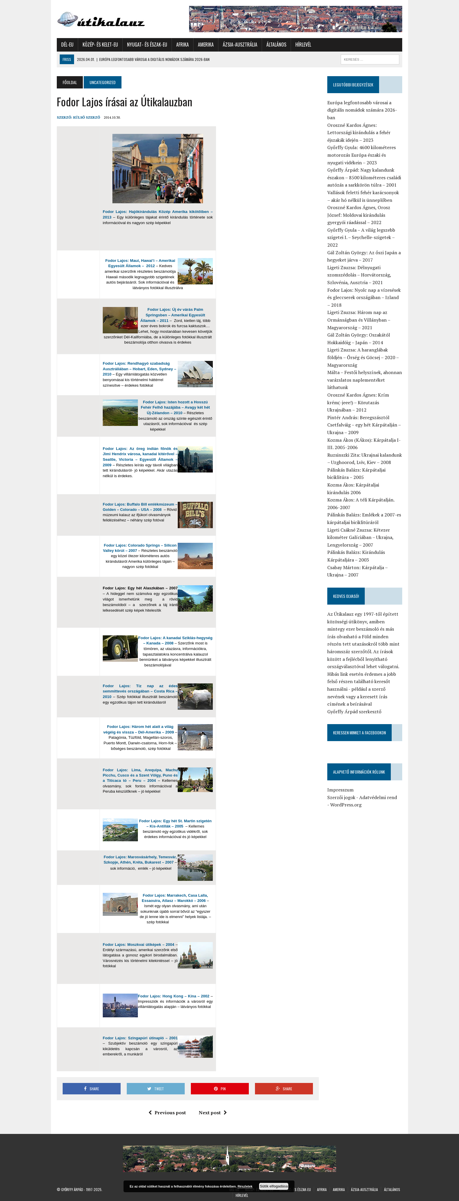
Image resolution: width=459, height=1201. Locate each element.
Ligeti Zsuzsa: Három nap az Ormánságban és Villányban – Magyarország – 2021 (358, 319)
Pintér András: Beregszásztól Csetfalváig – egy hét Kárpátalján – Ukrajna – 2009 (364, 425)
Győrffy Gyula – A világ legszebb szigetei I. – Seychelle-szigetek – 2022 (361, 237)
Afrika (182, 44)
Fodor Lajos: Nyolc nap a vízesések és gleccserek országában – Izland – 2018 (364, 297)
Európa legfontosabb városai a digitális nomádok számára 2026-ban (362, 110)
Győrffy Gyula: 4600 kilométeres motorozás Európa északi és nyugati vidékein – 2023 (361, 155)
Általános (276, 44)
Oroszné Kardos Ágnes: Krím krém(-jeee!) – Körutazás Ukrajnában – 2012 (358, 402)
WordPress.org (346, 804)
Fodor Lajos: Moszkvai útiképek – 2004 (138, 944)
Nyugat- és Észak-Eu (147, 44)
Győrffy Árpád (72, 1189)
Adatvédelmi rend (378, 797)
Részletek (245, 1186)
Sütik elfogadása (274, 1186)
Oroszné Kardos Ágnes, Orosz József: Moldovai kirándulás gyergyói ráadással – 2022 (358, 215)
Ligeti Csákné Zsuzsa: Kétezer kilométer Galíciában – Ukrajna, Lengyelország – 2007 (360, 537)
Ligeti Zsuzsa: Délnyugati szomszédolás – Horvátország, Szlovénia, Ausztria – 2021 (359, 275)
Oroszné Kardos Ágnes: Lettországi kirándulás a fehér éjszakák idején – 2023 (359, 132)
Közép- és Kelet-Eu (100, 44)
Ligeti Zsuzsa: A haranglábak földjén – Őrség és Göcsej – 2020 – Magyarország (363, 357)
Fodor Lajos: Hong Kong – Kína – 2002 (173, 996)
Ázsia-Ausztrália (240, 44)
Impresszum (340, 790)
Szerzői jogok (341, 797)
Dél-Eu (67, 44)
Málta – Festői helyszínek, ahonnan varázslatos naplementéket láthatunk (364, 379)
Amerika (206, 44)
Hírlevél (303, 44)
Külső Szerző (86, 117)
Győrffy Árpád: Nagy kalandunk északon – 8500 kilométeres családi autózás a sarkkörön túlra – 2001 (364, 177)
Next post (213, 1112)
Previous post (167, 1112)
